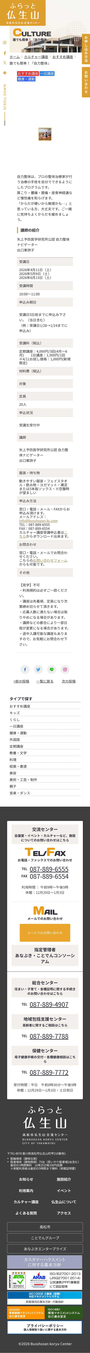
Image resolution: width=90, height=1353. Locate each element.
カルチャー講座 (26, 1201)
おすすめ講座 (20, 706)
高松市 (45, 1226)
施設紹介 (64, 1179)
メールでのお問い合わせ (45, 932)
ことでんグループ (45, 1237)
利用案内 (26, 1190)
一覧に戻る (45, 681)
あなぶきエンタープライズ (45, 1248)
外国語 (15, 739)
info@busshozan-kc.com (38, 520)
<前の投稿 (21, 681)
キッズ (15, 712)
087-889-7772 (49, 1072)
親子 (13, 786)
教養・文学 (18, 752)
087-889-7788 (49, 1035)
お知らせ (26, 1179)
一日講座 (16, 726)
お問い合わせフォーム (50, 560)
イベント (64, 1190)
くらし (15, 719)
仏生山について (63, 1201)
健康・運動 (18, 732)
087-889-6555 (49, 868)
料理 (13, 759)
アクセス (64, 1213)
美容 (13, 772)
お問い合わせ (86, 82)
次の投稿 (69, 681)
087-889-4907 (49, 1004)
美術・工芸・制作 (23, 779)
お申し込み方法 (86, 49)
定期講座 (16, 746)
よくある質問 (26, 1213)
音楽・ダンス (20, 792)
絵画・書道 (18, 766)
